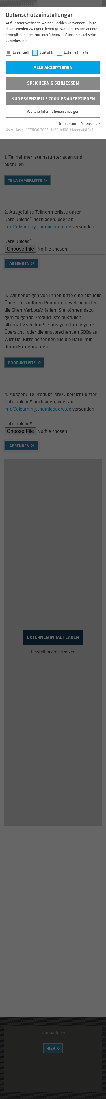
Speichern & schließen (53, 83)
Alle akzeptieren (53, 67)
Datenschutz (90, 123)
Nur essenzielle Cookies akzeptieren (53, 99)
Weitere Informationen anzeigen (53, 111)
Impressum (68, 123)
